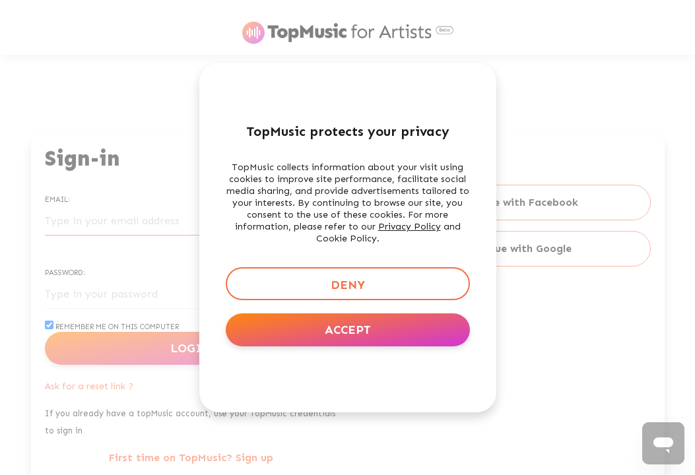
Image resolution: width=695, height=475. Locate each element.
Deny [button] (348, 285)
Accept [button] (348, 330)
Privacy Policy (409, 226)
